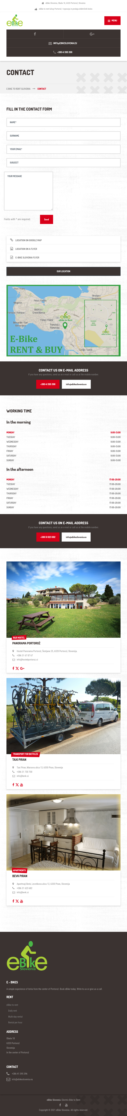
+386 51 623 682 (48, 537)
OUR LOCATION (63, 271)
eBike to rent (12, 1005)
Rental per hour (15, 1022)
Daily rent (12, 1010)
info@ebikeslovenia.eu (76, 384)
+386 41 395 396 (48, 384)
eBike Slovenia (54, 1100)
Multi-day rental (15, 1016)
